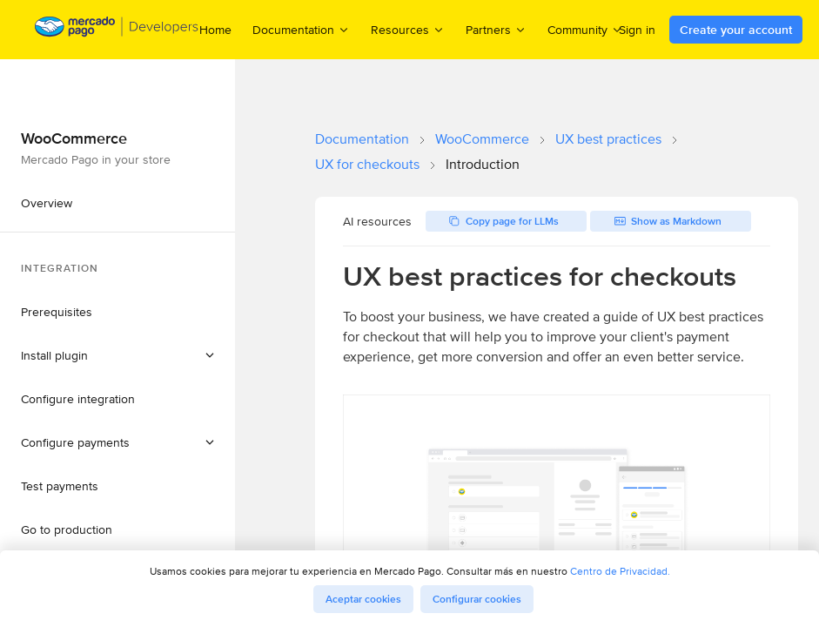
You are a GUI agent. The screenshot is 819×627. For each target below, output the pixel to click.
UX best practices (608, 139)
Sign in (637, 29)
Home (215, 29)
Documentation (362, 139)
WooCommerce (482, 139)
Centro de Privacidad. (620, 570)
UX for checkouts (367, 164)
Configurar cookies (477, 599)
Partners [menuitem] (496, 29)
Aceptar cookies (363, 599)
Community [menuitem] (585, 29)
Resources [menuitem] (408, 29)
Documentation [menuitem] (301, 29)
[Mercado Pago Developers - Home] (117, 30)
